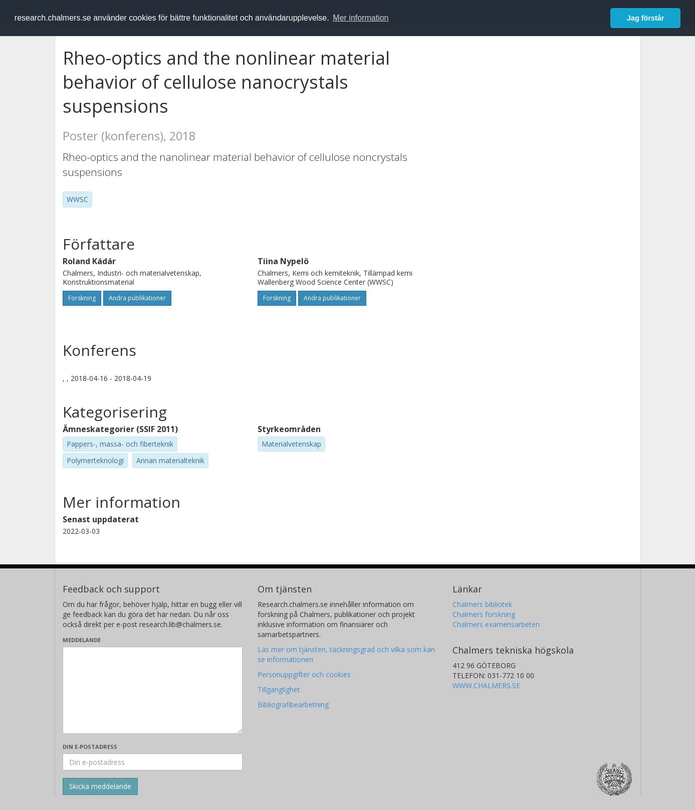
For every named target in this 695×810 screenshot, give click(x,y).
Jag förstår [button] (645, 18)
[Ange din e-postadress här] (153, 761)
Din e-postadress (90, 746)
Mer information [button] (360, 18)
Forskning (82, 298)
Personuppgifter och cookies (304, 674)
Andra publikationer (137, 298)
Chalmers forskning (483, 614)
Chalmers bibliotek (482, 604)
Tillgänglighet (279, 689)
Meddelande (82, 640)
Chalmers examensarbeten (496, 624)
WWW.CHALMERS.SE (486, 685)
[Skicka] (100, 786)
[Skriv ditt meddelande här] (153, 690)
